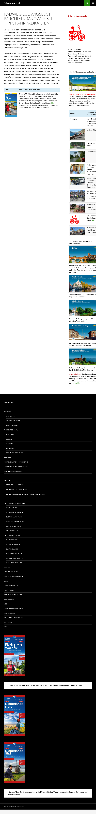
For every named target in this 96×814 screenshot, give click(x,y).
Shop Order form (11, 586)
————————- (9, 599)
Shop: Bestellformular (13, 471)
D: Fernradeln (12, 531)
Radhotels (8, 480)
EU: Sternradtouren (14, 553)
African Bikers (12, 425)
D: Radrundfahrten (14, 526)
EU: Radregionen (13, 544)
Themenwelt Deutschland (14, 503)
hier (52, 103)
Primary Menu (93, 3)
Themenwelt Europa (12, 535)
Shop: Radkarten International (16, 466)
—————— (7, 476)
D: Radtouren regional (15, 521)
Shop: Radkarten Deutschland (16, 462)
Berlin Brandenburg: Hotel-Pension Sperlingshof (26, 494)
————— (7, 567)
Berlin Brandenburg (14, 453)
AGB (5, 604)
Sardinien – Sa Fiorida (15, 485)
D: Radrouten (11, 508)
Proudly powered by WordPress (14, 806)
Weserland (10, 448)
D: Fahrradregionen (14, 512)
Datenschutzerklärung (13, 618)
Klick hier (76, 383)
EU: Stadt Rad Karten (14, 558)
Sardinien (10, 434)
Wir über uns (9, 590)
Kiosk (6, 581)
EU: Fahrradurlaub (14, 563)
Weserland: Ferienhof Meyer (18, 489)
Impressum (8, 622)
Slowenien (10, 444)
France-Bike (11, 416)
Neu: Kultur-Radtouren (13, 576)
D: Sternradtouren (14, 517)
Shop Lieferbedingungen (14, 608)
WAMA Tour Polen (13, 421)
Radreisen (8, 412)
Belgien (9, 439)
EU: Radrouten (12, 540)
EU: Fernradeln (12, 549)
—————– (7, 407)
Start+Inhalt (9, 402)
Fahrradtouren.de (12, 3)
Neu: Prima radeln (11, 572)
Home (6, 627)
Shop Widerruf (10, 613)
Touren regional (11, 430)
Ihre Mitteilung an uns (13, 595)
